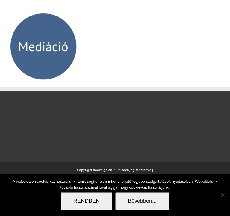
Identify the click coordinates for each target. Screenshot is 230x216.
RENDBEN (86, 201)
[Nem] (223, 195)
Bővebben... (142, 201)
